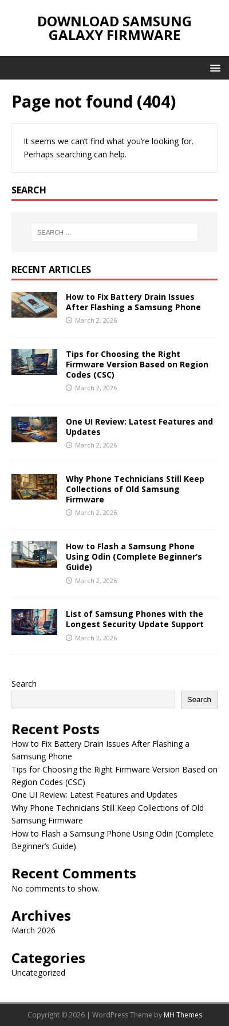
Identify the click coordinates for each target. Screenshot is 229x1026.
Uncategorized (38, 972)
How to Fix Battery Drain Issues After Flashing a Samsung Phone (133, 301)
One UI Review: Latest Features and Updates (139, 426)
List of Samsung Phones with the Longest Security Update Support (135, 618)
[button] (213, 67)
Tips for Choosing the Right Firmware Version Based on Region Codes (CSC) (137, 364)
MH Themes (183, 1015)
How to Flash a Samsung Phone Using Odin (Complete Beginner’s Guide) (134, 556)
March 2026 (33, 930)
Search (24, 683)
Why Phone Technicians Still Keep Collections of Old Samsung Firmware (135, 489)
